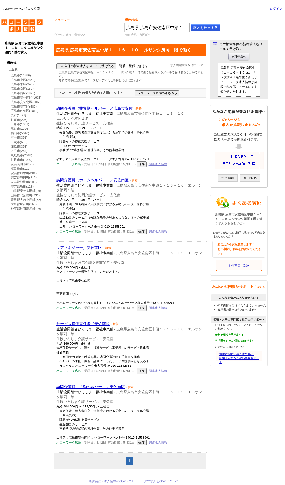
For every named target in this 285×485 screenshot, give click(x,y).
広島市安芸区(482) (24, 106)
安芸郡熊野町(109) (24, 182)
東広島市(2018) (21, 155)
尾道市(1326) (20, 128)
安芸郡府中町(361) (24, 173)
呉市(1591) (18, 115)
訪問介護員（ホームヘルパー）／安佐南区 (92, 180)
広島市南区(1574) (23, 88)
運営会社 (95, 481)
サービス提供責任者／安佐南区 (83, 324)
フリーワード (63, 20)
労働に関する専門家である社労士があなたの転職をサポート (239, 358)
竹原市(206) (19, 120)
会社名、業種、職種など (70, 34)
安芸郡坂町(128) (22, 186)
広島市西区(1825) (23, 93)
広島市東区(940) (22, 84)
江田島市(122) (20, 168)
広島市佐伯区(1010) (25, 111)
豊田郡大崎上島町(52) (26, 200)
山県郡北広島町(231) (25, 195)
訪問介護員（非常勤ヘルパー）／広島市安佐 (94, 108)
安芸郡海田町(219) (24, 177)
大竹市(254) (19, 151)
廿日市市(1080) (21, 160)
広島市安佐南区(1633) (26, 97)
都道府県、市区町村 (138, 34)
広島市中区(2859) (23, 80)
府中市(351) (19, 137)
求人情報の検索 (115, 481)
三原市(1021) (20, 124)
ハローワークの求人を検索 (22, 27)
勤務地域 (131, 20)
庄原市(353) (19, 146)
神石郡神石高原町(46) (26, 208)
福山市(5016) (20, 133)
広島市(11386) (21, 75)
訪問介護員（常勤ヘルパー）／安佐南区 (90, 387)
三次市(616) (19, 142)
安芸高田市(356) (22, 164)
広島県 (13, 70)
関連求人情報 (158, 164)
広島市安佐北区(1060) (26, 102)
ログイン (276, 8)
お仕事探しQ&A (239, 265)
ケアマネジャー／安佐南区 (79, 248)
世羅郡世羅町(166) (24, 204)
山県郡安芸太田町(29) (26, 191)
